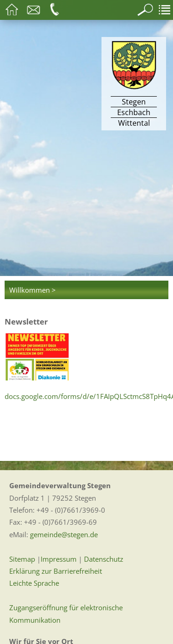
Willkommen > (32, 289)
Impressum (59, 559)
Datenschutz (103, 559)
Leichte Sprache (34, 583)
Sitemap (22, 559)
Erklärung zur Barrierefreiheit (55, 571)
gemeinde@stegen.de (64, 534)
